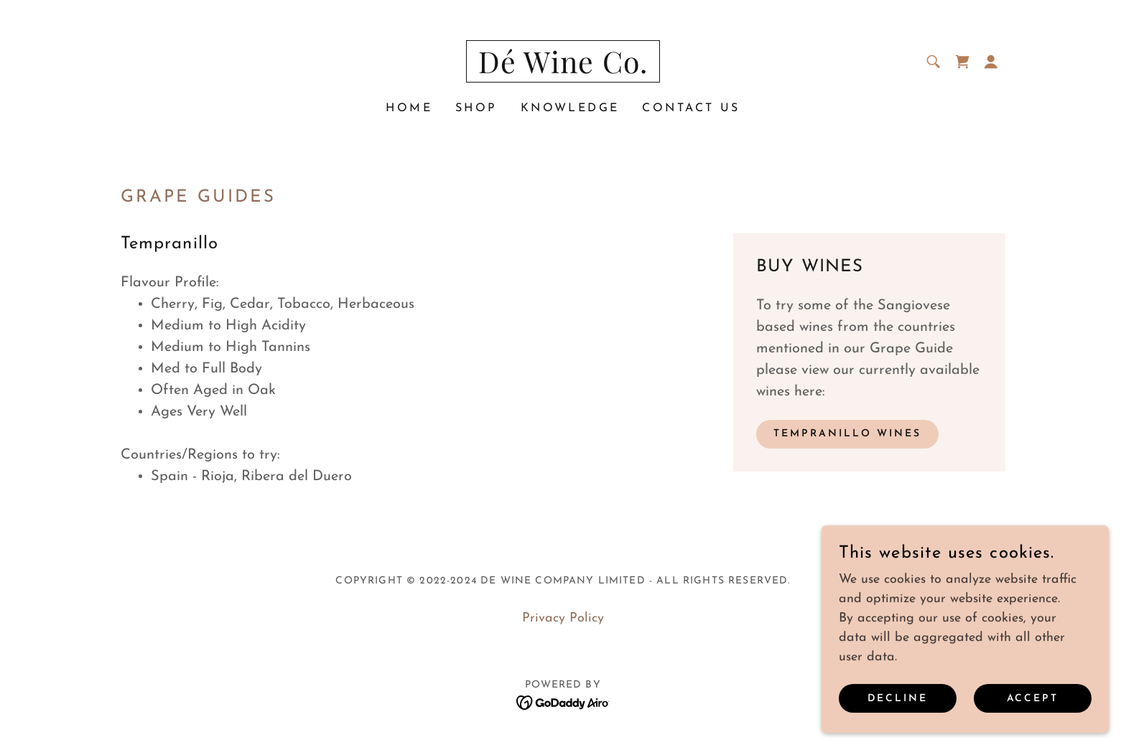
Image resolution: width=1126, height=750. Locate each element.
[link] (563, 70)
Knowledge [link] (570, 108)
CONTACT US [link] (691, 108)
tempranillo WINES (847, 433)
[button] (991, 61)
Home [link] (409, 108)
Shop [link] (476, 108)
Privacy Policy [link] (563, 618)
